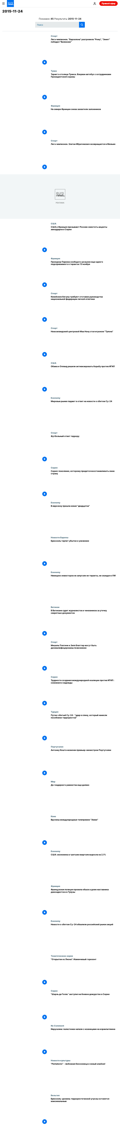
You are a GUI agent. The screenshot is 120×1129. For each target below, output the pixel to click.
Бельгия (55, 1095)
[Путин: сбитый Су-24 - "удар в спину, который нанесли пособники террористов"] (84, 728)
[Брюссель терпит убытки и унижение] (84, 554)
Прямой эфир (108, 3)
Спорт (54, 36)
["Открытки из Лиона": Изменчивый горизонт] (84, 972)
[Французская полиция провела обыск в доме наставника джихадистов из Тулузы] (84, 902)
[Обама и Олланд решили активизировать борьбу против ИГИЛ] (84, 379)
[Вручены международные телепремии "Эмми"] (84, 832)
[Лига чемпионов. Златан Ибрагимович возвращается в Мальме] (84, 157)
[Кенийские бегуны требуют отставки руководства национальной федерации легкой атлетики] (84, 310)
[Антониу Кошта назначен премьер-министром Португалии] (84, 763)
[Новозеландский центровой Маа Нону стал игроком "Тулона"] (84, 344)
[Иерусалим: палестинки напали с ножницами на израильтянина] (84, 1042)
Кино (53, 816)
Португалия (57, 746)
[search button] (82, 25)
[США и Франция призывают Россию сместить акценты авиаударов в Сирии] (84, 240)
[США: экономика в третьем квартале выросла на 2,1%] (84, 867)
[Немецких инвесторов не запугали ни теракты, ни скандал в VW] (84, 588)
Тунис (54, 71)
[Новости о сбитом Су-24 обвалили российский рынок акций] (84, 937)
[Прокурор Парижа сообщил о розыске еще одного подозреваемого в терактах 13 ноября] (84, 275)
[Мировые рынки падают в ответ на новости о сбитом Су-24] (84, 414)
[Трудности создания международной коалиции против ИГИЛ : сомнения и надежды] (84, 693)
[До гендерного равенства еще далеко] (84, 798)
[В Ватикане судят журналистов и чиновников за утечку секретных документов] (84, 623)
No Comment (57, 1025)
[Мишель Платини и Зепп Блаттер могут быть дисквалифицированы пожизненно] (84, 658)
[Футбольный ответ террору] (84, 449)
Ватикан (55, 607)
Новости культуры (60, 1060)
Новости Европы (59, 537)
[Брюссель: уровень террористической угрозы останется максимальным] (84, 1112)
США (53, 223)
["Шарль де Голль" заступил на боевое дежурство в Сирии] (84, 1007)
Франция (55, 106)
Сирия (54, 467)
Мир (53, 781)
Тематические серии (62, 956)
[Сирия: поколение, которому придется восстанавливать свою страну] (84, 484)
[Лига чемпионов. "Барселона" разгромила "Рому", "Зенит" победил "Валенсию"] (84, 52)
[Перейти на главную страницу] (10, 3)
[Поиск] (60, 25)
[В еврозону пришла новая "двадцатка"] (84, 519)
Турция (54, 712)
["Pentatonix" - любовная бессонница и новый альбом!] (84, 1077)
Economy (55, 398)
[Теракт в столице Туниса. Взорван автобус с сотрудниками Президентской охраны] (84, 87)
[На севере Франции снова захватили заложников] (84, 122)
